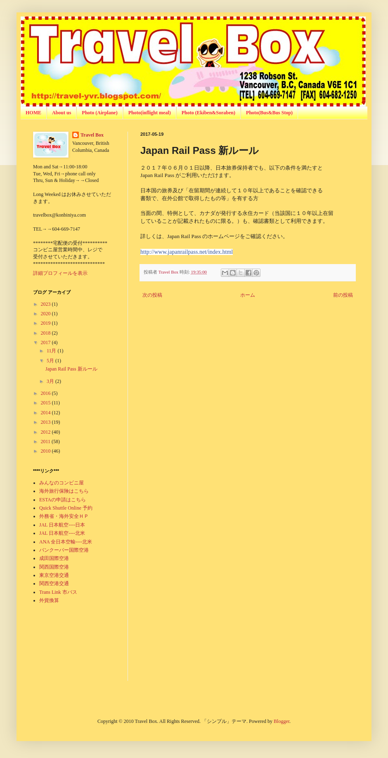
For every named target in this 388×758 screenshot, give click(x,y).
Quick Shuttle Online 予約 (65, 508)
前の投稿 (343, 295)
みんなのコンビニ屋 (61, 483)
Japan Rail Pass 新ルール (71, 369)
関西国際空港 (54, 567)
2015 (46, 403)
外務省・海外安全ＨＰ (64, 516)
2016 (46, 393)
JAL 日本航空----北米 (62, 533)
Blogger (281, 721)
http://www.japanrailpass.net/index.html (186, 252)
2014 (46, 413)
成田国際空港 (54, 558)
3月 (51, 381)
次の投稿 (152, 295)
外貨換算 (49, 600)
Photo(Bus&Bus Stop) (269, 113)
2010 (46, 451)
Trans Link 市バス (58, 592)
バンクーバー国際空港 (64, 550)
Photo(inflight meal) (149, 113)
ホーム (247, 295)
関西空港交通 (54, 583)
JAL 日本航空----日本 (62, 525)
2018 (46, 333)
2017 (46, 342)
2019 (46, 323)
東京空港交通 (54, 575)
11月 (52, 351)
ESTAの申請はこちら (62, 500)
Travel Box (92, 135)
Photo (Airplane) (99, 113)
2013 (46, 422)
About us (61, 113)
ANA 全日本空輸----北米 (65, 542)
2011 (46, 441)
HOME (33, 113)
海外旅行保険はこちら (64, 491)
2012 (46, 432)
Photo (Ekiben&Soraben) (208, 113)
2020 (46, 313)
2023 (46, 304)
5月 (51, 361)
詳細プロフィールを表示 (60, 273)
